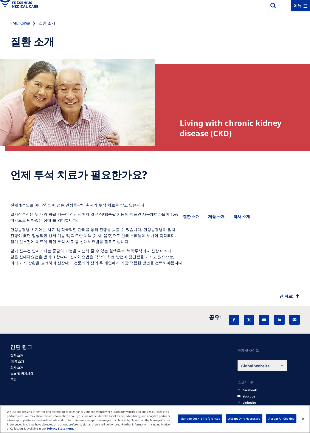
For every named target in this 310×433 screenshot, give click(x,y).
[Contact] (13, 379)
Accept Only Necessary (244, 419)
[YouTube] (264, 320)
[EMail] (294, 320)
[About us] (241, 216)
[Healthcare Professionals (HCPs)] (216, 216)
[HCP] (17, 361)
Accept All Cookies (281, 419)
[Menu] (300, 5)
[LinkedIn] (279, 320)
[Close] (303, 419)
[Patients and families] (191, 216)
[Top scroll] (289, 296)
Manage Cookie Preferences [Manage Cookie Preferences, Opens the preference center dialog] (200, 419)
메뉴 (297, 5)
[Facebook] (234, 320)
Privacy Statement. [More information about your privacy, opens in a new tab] (60, 428)
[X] (249, 320)
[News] (21, 373)
